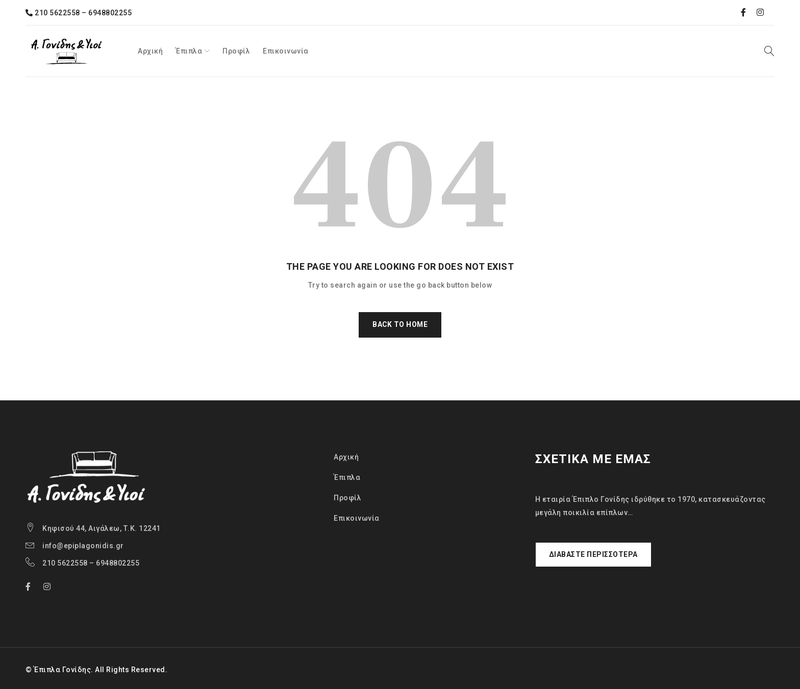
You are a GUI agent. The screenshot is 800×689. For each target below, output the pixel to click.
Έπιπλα (347, 477)
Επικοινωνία (357, 518)
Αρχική (346, 457)
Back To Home (400, 325)
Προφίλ (347, 498)
